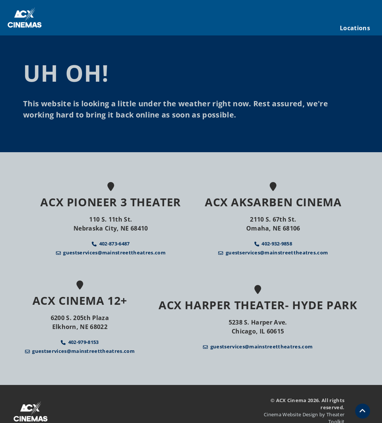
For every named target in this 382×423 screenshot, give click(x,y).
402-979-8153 (83, 342)
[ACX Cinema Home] (24, 17)
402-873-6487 (114, 243)
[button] (362, 411)
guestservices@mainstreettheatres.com (114, 252)
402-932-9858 (277, 243)
